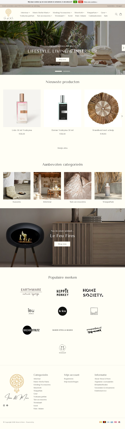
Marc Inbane (80, 16)
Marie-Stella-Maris (41, 384)
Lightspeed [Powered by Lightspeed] (38, 425)
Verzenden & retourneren (104, 390)
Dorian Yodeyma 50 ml (62, 130)
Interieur (47, 203)
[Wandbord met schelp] (103, 108)
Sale (106, 16)
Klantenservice (100, 393)
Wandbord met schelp (103, 130)
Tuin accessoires (78, 203)
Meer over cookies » (90, 2)
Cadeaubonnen (95, 16)
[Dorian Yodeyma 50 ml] (62, 108)
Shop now (62, 58)
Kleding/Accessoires (42, 387)
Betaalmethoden (101, 387)
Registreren (68, 381)
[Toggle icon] (116, 14)
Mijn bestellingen (71, 384)
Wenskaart (38, 405)
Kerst (70, 16)
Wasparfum (108, 203)
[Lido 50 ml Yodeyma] (22, 108)
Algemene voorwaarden (104, 384)
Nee (80, 2)
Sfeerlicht (37, 390)
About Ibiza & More (103, 381)
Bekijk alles (62, 148)
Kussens (17, 203)
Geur (35, 396)
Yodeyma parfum (27, 16)
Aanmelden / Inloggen (114, 6)
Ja (75, 2)
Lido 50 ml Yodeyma (22, 130)
